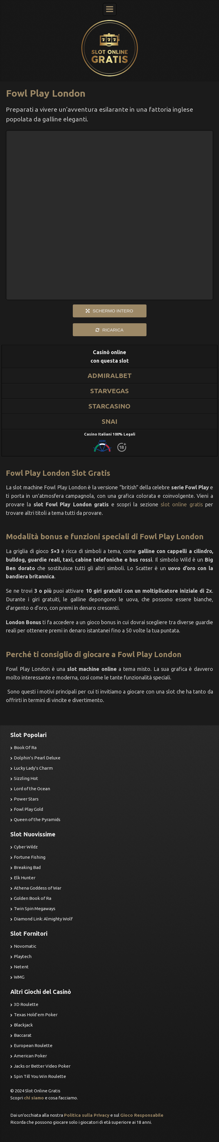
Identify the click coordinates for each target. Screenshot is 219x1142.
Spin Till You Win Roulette (40, 1076)
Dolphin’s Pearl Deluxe (37, 757)
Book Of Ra (25, 747)
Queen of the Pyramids (37, 819)
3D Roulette (26, 1004)
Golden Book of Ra (32, 898)
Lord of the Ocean (32, 788)
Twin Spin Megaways (34, 908)
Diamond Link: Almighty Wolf (43, 918)
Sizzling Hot (26, 778)
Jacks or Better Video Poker (42, 1066)
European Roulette (33, 1045)
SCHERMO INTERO (113, 310)
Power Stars (26, 798)
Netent (21, 966)
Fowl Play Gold (28, 809)
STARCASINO (109, 406)
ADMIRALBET (110, 375)
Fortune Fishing (29, 857)
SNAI (109, 421)
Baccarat (23, 1035)
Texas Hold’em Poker (35, 1014)
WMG (19, 976)
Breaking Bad (27, 867)
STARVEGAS (109, 390)
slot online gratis (182, 504)
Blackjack (23, 1024)
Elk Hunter (24, 877)
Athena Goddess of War (37, 887)
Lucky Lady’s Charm (33, 768)
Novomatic (25, 946)
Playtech (23, 956)
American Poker (30, 1055)
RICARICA (113, 329)
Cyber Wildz (26, 846)
